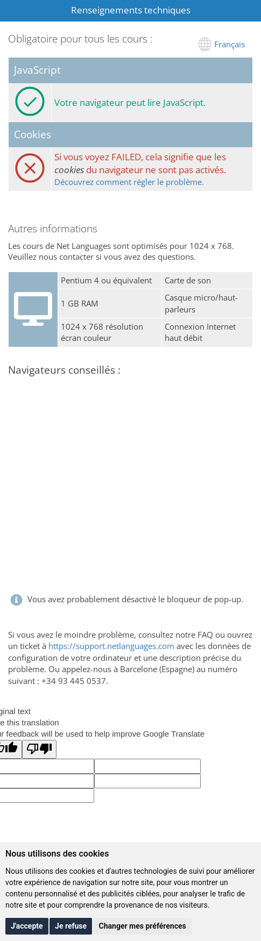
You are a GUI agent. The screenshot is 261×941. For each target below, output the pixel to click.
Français (229, 44)
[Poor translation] (39, 749)
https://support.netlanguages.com (111, 645)
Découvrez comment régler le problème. (129, 181)
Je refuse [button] (71, 926)
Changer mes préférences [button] (142, 926)
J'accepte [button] (27, 926)
